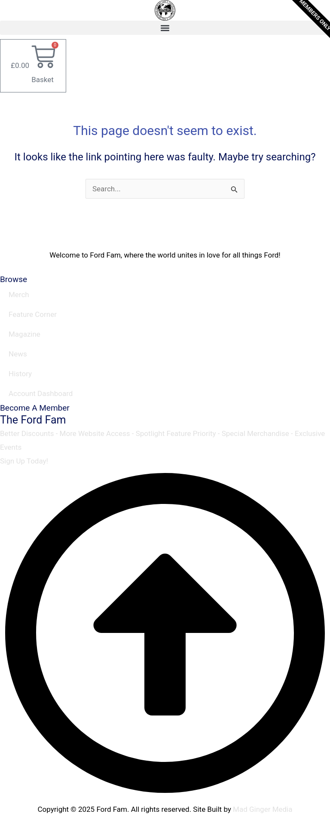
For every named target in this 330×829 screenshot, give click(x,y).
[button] (165, 28)
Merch (19, 294)
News (18, 354)
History (20, 373)
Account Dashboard (41, 393)
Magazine (24, 334)
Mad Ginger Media (262, 809)
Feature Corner (33, 314)
